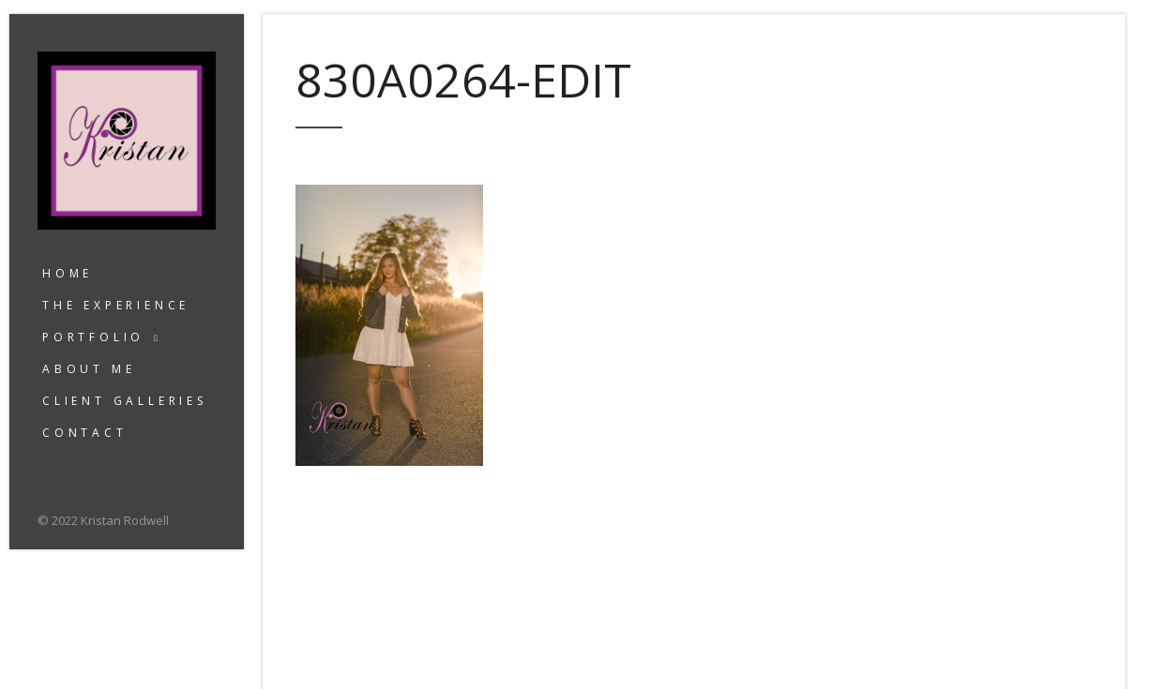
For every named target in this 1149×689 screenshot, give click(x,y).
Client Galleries (124, 401)
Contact (85, 433)
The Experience (115, 305)
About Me (88, 369)
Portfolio (93, 337)
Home (67, 273)
